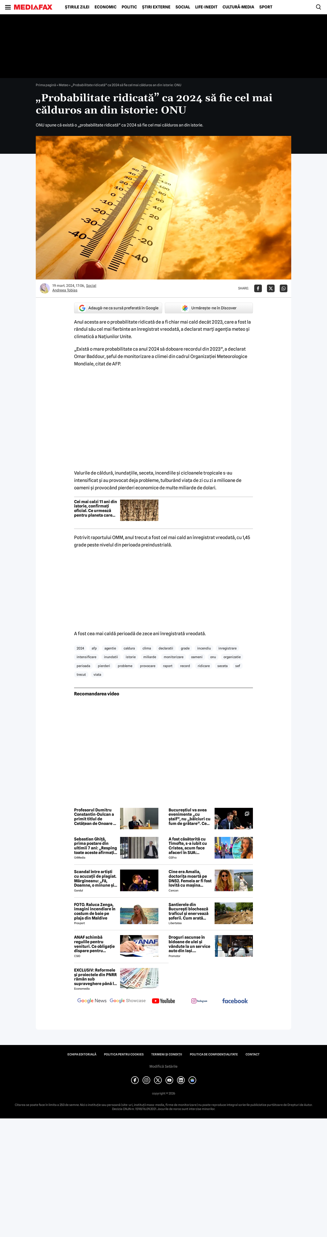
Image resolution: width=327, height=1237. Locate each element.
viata (97, 674)
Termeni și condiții (166, 1054)
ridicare (204, 666)
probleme (125, 666)
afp (94, 648)
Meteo (63, 85)
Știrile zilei (77, 7)
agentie (110, 648)
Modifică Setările (163, 1066)
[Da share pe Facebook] (258, 288)
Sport (265, 7)
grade (185, 648)
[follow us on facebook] (235, 1001)
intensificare (86, 657)
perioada (83, 666)
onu (213, 657)
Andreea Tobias (64, 290)
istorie (131, 657)
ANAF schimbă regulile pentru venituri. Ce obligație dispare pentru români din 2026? (94, 944)
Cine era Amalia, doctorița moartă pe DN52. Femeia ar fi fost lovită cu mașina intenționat (190, 878)
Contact (253, 1054)
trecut (81, 674)
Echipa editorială (81, 1054)
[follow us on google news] (92, 1001)
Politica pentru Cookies (124, 1054)
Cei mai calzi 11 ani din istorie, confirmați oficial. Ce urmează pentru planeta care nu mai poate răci (95, 508)
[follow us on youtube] (163, 1001)
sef (237, 666)
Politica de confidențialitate (214, 1054)
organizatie (232, 657)
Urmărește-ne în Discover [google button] (209, 308)
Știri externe (156, 7)
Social (183, 7)
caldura (129, 648)
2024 (80, 648)
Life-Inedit (206, 7)
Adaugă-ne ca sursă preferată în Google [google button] (118, 308)
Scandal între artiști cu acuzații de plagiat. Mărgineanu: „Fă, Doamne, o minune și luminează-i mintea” (95, 878)
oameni (197, 657)
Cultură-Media (238, 7)
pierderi (104, 666)
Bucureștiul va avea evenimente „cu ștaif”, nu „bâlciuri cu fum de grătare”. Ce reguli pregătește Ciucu (190, 817)
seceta (222, 666)
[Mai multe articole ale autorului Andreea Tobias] (45, 288)
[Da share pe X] (271, 288)
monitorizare (173, 657)
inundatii (111, 657)
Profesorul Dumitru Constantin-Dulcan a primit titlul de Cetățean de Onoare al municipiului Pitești (95, 817)
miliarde (149, 657)
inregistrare (227, 648)
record (185, 666)
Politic (129, 7)
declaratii (166, 648)
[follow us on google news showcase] (128, 1001)
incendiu (204, 648)
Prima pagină (46, 85)
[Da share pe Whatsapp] (283, 288)
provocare (147, 666)
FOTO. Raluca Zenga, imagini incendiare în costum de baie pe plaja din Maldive (94, 911)
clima (147, 648)
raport (167, 666)
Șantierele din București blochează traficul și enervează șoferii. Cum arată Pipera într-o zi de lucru (188, 911)
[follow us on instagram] (199, 1001)
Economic (105, 7)
